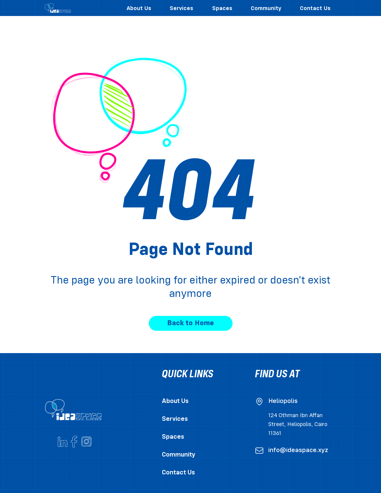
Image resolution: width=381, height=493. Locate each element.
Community (178, 454)
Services (175, 419)
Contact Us (178, 472)
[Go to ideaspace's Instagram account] (86, 442)
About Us (175, 401)
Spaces (173, 437)
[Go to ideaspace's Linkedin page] (62, 442)
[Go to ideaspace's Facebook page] (74, 442)
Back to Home (190, 323)
